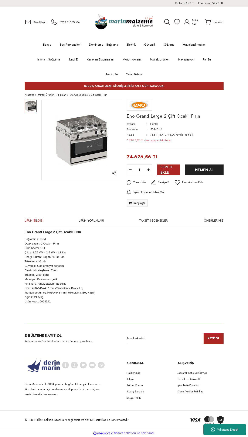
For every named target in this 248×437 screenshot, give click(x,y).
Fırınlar (154, 124)
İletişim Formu (134, 386)
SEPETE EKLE (166, 170)
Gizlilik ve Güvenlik (189, 380)
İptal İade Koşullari (188, 386)
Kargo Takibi (133, 398)
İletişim (130, 380)
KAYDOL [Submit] (213, 339)
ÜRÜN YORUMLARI (91, 221)
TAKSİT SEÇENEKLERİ (154, 221)
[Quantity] (139, 170)
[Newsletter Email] (175, 339)
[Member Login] (193, 22)
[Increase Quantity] (148, 170)
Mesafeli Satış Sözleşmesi (192, 373)
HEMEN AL (204, 170)
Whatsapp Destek (224, 429)
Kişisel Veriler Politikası (190, 392)
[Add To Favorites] (189, 183)
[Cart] (214, 22)
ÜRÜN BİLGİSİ (34, 221)
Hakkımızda (133, 373)
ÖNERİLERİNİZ (214, 221)
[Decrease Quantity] (130, 170)
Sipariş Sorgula (135, 392)
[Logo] (123, 22)
